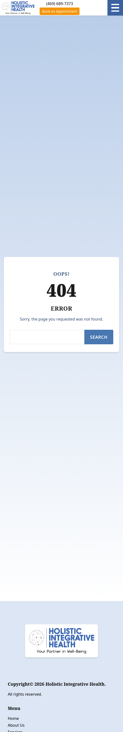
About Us (16, 725)
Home (13, 718)
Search (98, 337)
